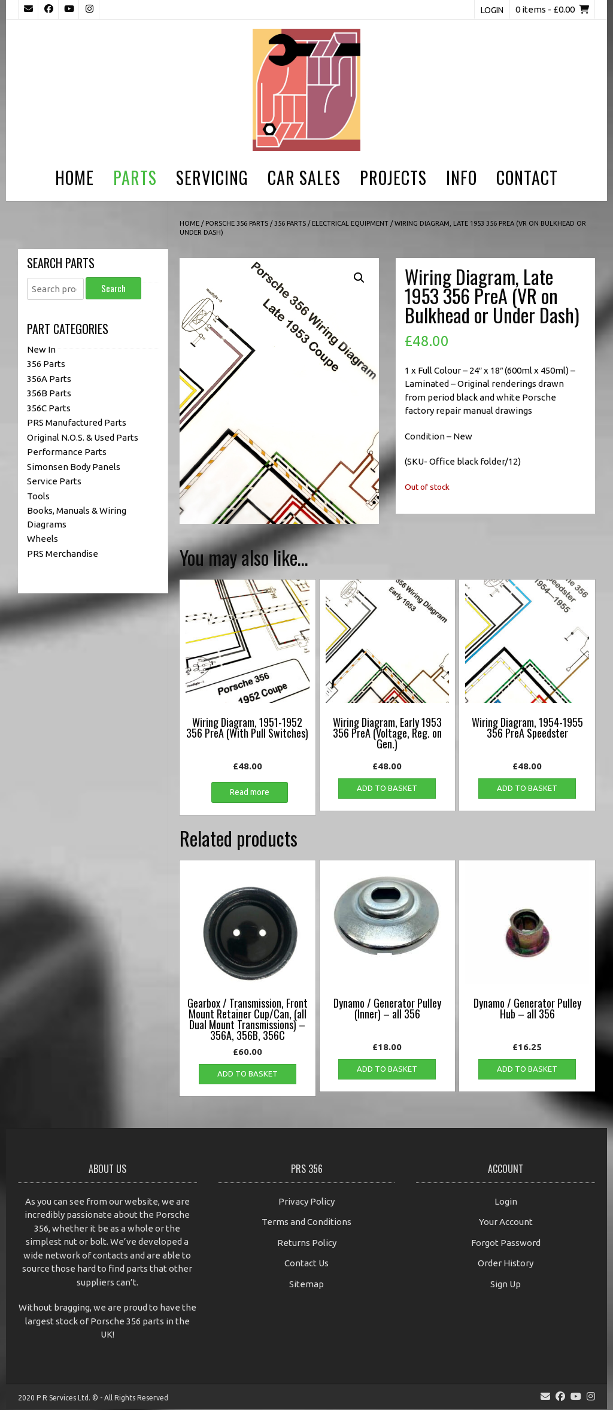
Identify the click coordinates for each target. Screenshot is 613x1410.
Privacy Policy (306, 1201)
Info (461, 177)
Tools (38, 496)
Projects (393, 177)
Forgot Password (506, 1243)
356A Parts (49, 379)
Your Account (506, 1222)
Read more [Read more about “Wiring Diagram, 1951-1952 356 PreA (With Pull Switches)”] (249, 792)
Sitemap (306, 1284)
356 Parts (290, 223)
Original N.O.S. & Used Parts (82, 437)
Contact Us (306, 1263)
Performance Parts (67, 452)
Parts (135, 177)
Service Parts (54, 481)
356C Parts (49, 408)
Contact (527, 177)
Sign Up (505, 1284)
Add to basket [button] (387, 788)
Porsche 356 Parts (236, 223)
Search (113, 288)
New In (41, 349)
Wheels (42, 538)
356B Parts (49, 393)
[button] (359, 278)
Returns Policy (306, 1243)
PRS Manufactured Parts (76, 422)
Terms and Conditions (306, 1222)
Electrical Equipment (350, 223)
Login (492, 10)
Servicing (212, 177)
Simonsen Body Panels (73, 467)
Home (74, 177)
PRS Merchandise (62, 553)
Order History (505, 1263)
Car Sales (304, 177)
